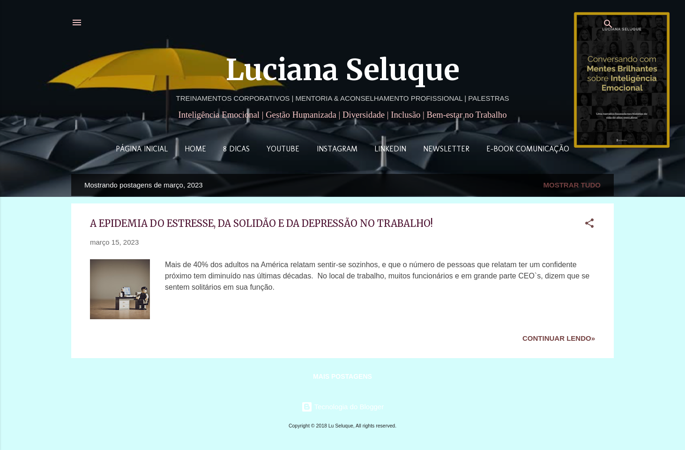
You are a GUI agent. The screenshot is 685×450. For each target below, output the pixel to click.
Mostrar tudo (572, 185)
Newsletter (446, 148)
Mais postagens (342, 376)
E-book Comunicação (527, 148)
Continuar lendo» (558, 338)
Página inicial (142, 148)
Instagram (337, 148)
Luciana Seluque (343, 70)
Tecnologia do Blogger (342, 407)
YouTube (283, 148)
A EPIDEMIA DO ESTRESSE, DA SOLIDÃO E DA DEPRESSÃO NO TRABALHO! (261, 223)
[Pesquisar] (608, 25)
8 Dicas (236, 148)
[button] (589, 225)
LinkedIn (390, 148)
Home (195, 148)
